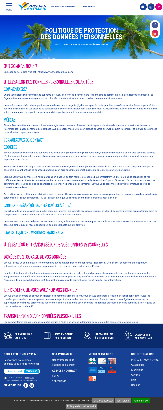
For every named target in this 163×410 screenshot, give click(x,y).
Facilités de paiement (63, 6)
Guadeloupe (137, 364)
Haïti (133, 379)
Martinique (137, 369)
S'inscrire (31, 371)
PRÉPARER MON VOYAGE (145, 359)
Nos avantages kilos (63, 359)
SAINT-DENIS (59, 381)
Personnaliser (141, 400)
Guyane (135, 374)
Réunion (135, 384)
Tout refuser (123, 400)
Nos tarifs (89, 6)
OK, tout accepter (103, 400)
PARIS (55, 376)
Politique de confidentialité (81, 406)
